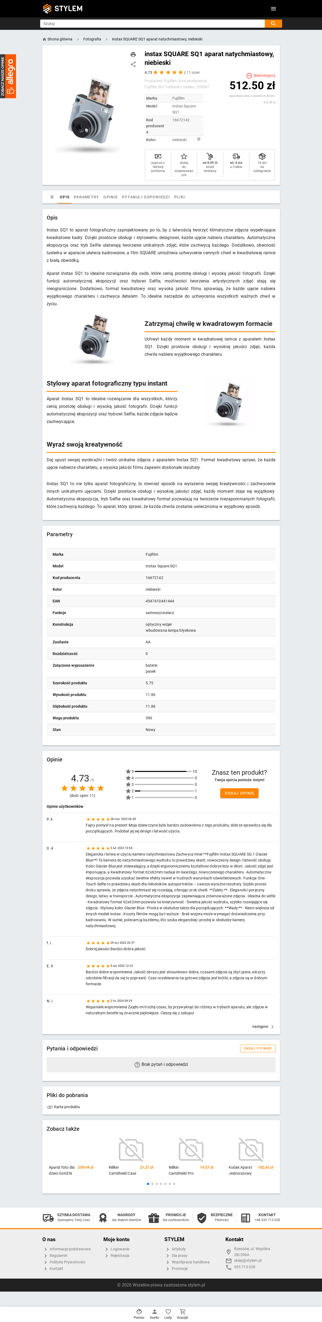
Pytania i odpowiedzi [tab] (146, 197)
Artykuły (175, 1249)
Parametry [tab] (86, 197)
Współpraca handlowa (187, 1262)
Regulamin (55, 1256)
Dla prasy (175, 1256)
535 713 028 (244, 1267)
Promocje (176, 1269)
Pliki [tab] (179, 197)
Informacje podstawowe (66, 1249)
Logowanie (116, 1249)
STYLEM (69, 9)
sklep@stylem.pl (248, 1260)
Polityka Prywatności (63, 1262)
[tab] (52, 197)
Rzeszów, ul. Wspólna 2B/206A (252, 1252)
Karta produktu (63, 1107)
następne (264, 1026)
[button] (148, 1184)
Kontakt (52, 1269)
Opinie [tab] (110, 197)
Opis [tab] (64, 197)
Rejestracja (116, 1256)
